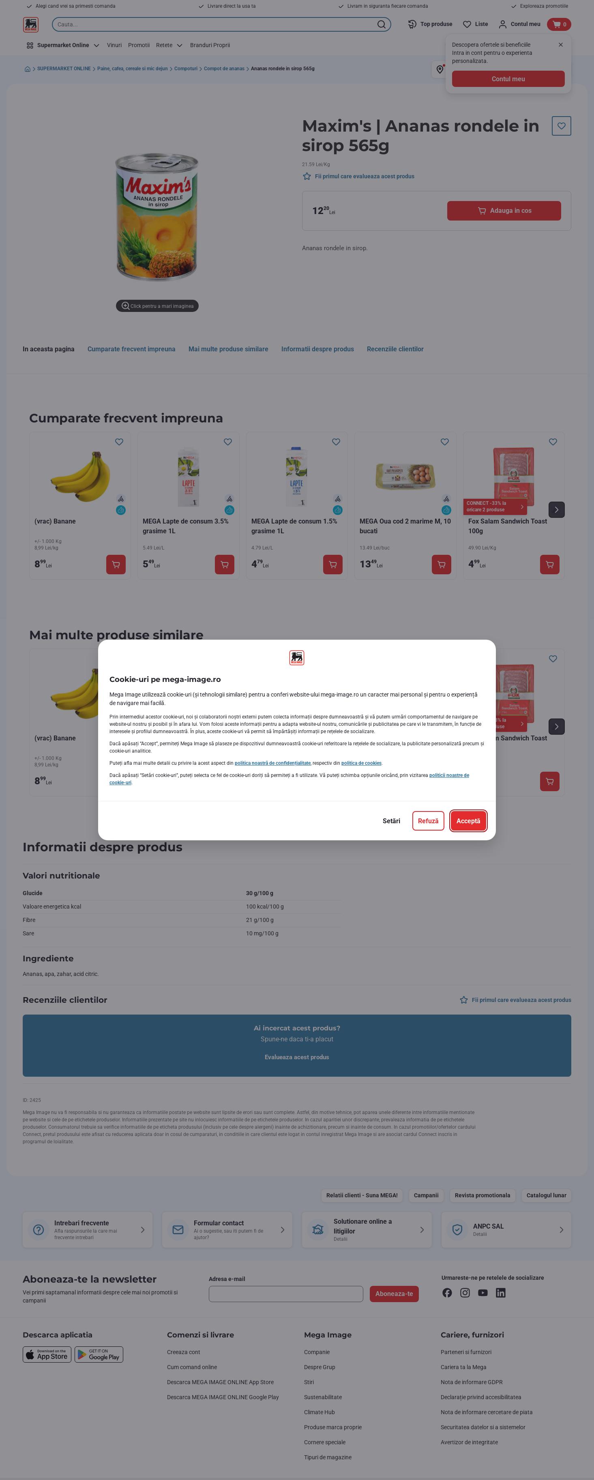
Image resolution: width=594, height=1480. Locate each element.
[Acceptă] (468, 821)
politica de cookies (361, 763)
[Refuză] (428, 821)
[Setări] (391, 821)
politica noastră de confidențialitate (273, 763)
